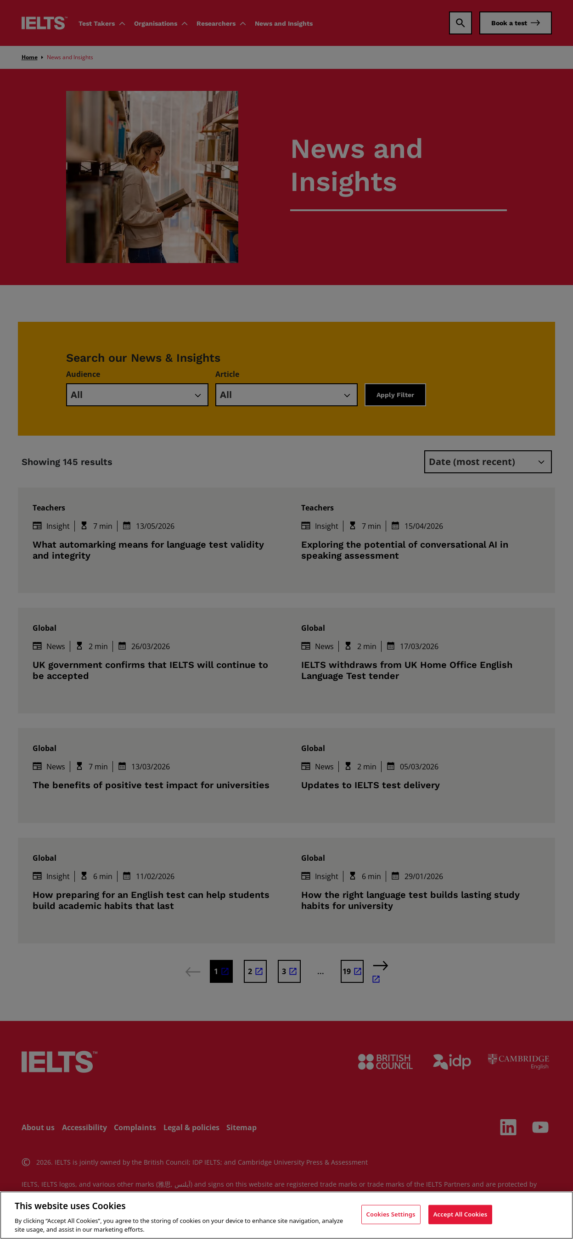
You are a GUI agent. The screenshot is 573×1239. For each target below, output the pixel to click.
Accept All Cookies (460, 1214)
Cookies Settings (391, 1214)
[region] (286, 1215)
